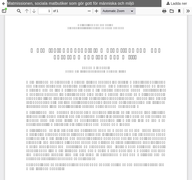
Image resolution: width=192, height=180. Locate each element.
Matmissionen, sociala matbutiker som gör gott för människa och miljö (70, 3)
